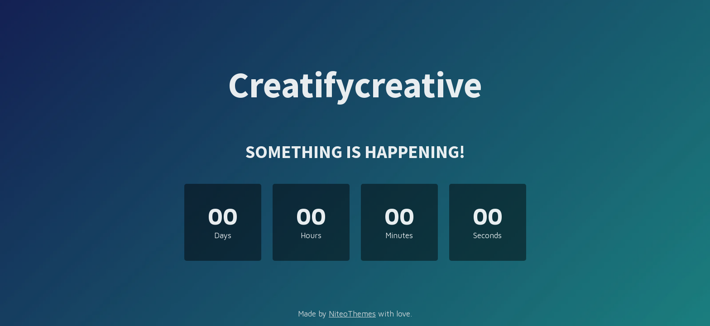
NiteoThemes (352, 313)
